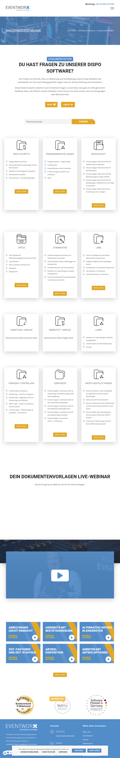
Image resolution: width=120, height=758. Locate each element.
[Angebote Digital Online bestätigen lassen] (98, 263)
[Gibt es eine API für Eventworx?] (98, 400)
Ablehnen (79, 751)
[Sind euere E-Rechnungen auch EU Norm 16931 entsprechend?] (98, 423)
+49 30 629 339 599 (104, 4)
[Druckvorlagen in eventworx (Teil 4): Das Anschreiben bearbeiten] (60, 401)
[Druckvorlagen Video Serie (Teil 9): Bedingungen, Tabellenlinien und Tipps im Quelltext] (98, 183)
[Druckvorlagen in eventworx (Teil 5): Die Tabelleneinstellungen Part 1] (60, 408)
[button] (112, 8)
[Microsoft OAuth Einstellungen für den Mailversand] (21, 167)
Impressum (63, 752)
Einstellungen (5, 753)
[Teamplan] (21, 268)
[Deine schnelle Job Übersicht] (21, 265)
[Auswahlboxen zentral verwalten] (60, 168)
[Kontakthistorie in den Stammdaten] (60, 268)
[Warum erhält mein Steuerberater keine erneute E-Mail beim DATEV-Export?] (98, 415)
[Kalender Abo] (60, 165)
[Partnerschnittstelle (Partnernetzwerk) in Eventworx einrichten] (60, 279)
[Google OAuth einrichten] (21, 162)
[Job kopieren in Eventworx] (98, 271)
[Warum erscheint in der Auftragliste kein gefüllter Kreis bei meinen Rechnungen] (98, 394)
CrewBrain (23, 744)
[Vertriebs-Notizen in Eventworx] (98, 274)
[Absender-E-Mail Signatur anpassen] (21, 171)
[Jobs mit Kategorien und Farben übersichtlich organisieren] (98, 257)
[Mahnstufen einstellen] (21, 175)
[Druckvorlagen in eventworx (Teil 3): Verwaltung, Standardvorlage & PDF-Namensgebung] (60, 394)
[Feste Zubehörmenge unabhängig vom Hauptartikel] (60, 263)
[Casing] (98, 347)
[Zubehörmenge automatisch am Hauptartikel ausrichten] (60, 257)
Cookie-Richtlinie (48, 752)
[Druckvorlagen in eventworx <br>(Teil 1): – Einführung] (60, 420)
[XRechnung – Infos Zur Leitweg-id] (21, 394)
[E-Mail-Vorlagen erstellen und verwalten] (60, 173)
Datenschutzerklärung (29, 752)
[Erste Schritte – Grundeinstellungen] (21, 178)
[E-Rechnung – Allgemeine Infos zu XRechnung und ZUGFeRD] (21, 399)
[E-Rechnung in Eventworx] (21, 391)
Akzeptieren (94, 751)
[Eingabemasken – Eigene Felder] (60, 162)
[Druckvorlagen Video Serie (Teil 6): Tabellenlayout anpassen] (98, 163)
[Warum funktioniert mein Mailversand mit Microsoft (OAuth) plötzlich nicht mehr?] (98, 406)
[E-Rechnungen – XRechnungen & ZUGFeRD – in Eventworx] (21, 412)
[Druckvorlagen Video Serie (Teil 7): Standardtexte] (98, 169)
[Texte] (60, 178)
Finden (83, 121)
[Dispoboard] (21, 272)
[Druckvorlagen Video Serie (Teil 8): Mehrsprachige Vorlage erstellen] (98, 176)
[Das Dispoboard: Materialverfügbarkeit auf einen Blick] (21, 257)
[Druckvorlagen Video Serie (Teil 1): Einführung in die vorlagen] (98, 191)
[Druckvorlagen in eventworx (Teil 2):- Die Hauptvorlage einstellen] (60, 414)
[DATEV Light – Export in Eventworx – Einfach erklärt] (21, 405)
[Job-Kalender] (21, 262)
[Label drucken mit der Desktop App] (98, 344)
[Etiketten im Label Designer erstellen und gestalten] (60, 273)
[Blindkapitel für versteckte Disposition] (98, 268)
